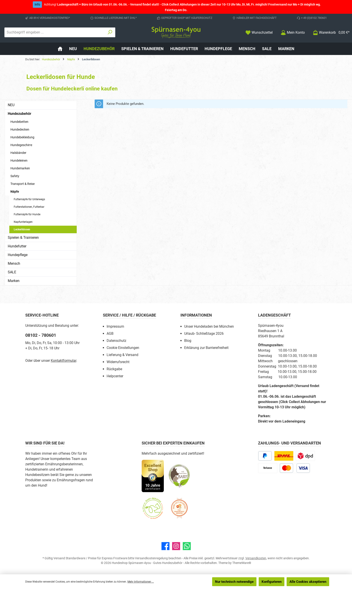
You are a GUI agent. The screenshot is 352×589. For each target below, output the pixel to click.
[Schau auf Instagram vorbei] (176, 546)
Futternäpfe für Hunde (27, 214)
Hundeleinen (18, 160)
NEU (11, 105)
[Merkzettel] (259, 32)
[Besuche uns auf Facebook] (165, 546)
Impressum (115, 326)
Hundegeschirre (21, 145)
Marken (14, 281)
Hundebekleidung (22, 137)
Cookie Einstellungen (123, 348)
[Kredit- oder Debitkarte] (295, 468)
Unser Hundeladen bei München (209, 326)
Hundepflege (17, 255)
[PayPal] (265, 456)
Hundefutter (17, 246)
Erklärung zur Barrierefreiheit (206, 348)
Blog (187, 341)
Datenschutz (116, 341)
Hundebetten (19, 121)
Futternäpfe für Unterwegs (29, 199)
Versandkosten (255, 558)
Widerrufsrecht (118, 362)
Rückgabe (114, 369)
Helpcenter (115, 376)
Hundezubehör (19, 114)
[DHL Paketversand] (283, 456)
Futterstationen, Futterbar (29, 206)
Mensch (14, 263)
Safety (14, 176)
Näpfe (14, 191)
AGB (110, 333)
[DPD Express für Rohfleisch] (305, 456)
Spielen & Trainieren (23, 237)
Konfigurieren (272, 582)
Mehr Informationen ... (140, 581)
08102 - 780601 (40, 335)
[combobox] (54, 32)
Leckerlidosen (22, 229)
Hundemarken (20, 168)
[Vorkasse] (267, 468)
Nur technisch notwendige (234, 582)
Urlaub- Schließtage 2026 (204, 333)
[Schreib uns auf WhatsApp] (187, 546)
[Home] (60, 49)
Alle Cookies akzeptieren (307, 582)
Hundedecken (19, 129)
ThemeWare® (241, 563)
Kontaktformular (63, 360)
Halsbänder (18, 153)
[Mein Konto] (293, 32)
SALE (12, 272)
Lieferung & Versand (122, 355)
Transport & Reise (22, 184)
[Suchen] (110, 32)
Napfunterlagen (23, 221)
